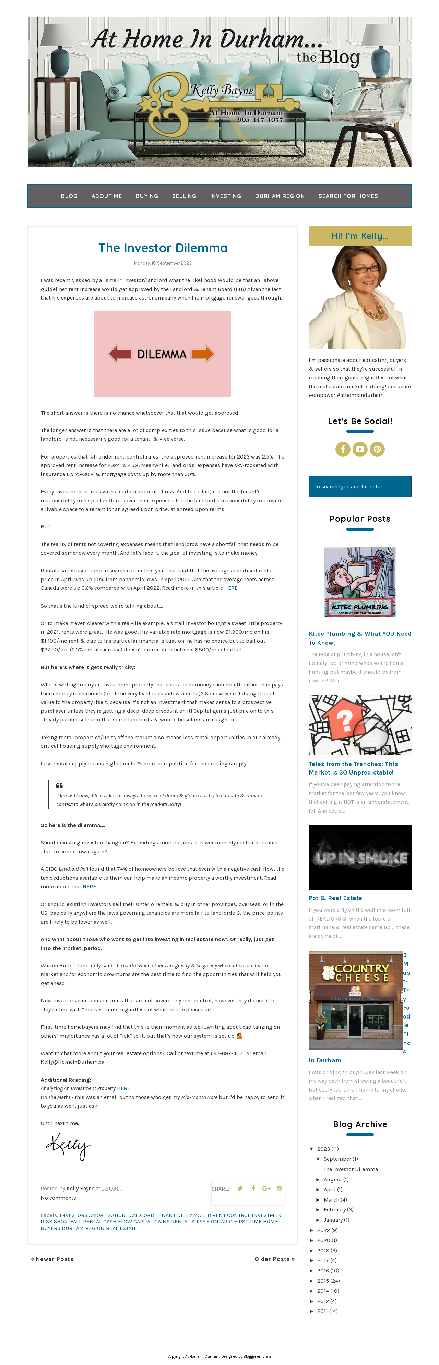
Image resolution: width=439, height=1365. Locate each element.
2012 (323, 1301)
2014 (323, 1291)
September (337, 1159)
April (330, 1189)
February (335, 1209)
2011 (322, 1311)
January (333, 1220)
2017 (323, 1260)
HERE (231, 588)
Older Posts (272, 1259)
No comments (58, 1198)
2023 (323, 1149)
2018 (323, 1250)
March (331, 1199)
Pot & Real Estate (335, 898)
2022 (323, 1230)
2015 (323, 1281)
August (333, 1179)
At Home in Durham (202, 1356)
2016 (323, 1270)
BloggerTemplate (257, 1356)
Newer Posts (54, 1259)
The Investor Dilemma (163, 247)
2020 (323, 1240)
